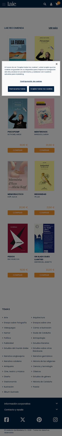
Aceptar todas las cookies (41, 89)
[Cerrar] (57, 64)
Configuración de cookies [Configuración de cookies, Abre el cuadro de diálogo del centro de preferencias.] (31, 81)
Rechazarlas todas (17, 89)
